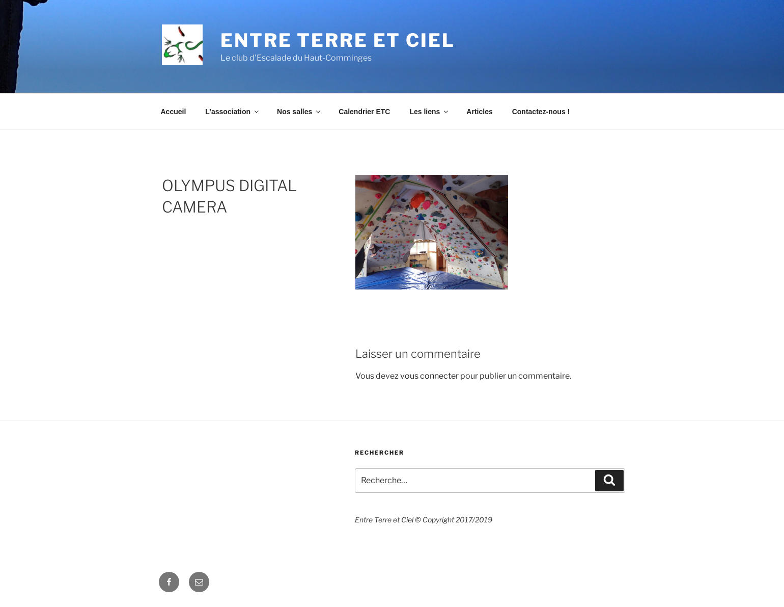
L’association (232, 112)
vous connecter (429, 376)
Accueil (173, 112)
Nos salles (299, 112)
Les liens (429, 112)
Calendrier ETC (364, 112)
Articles (479, 112)
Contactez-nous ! (541, 112)
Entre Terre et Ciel (337, 40)
